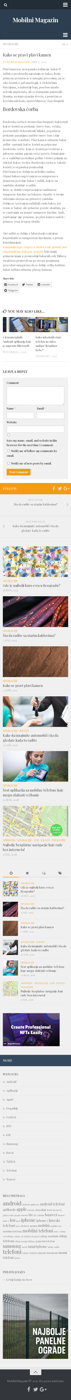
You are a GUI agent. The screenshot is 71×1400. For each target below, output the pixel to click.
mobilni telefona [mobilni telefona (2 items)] (12, 1231)
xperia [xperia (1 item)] (17, 1258)
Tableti (10, 1161)
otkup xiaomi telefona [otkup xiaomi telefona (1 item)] (25, 1241)
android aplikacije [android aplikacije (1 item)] (30, 1204)
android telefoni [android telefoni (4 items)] (52, 1204)
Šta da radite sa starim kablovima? (29, 635)
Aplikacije (11, 44)
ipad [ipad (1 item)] (18, 1221)
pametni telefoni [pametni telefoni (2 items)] (45, 1241)
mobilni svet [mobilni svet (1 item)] (55, 1226)
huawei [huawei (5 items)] (51, 1214)
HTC (9, 1126)
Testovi (10, 1179)
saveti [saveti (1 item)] (24, 1247)
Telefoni (58, 840)
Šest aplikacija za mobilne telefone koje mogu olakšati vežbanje (33, 792)
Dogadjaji (12, 1108)
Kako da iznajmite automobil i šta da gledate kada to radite (30, 737)
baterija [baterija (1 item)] (31, 1210)
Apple (10, 1099)
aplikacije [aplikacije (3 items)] (9, 1210)
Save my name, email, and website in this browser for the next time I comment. (32, 443)
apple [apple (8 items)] (21, 1209)
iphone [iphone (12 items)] (28, 1220)
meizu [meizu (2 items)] (33, 1225)
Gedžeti (11, 1117)
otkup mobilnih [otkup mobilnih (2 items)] (49, 1236)
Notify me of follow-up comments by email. (32, 453)
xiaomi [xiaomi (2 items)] (42, 1252)
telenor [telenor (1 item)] (25, 1253)
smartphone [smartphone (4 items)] (37, 1246)
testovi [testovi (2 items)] (33, 1252)
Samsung (12, 1144)
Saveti (24, 731)
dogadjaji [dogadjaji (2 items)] (40, 1209)
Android (9, 840)
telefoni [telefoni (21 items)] (12, 1251)
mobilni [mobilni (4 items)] (44, 1225)
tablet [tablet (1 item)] (56, 1247)
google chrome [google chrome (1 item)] (21, 1215)
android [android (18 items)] (12, 1203)
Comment (13, 383)
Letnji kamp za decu (19, 1279)
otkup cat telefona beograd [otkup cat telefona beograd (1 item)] (26, 1236)
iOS (36, 840)
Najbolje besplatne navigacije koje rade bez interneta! (42, 993)
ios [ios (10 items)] (12, 1220)
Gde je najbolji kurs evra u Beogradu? (31, 585)
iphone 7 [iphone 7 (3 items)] (42, 1221)
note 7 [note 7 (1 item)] (56, 1231)
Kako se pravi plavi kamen (23, 685)
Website (12, 422)
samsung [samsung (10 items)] (12, 1246)
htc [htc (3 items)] (31, 1215)
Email (41, 408)
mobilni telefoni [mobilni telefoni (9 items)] (38, 1230)
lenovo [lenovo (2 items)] (25, 1225)
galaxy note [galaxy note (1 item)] (8, 1215)
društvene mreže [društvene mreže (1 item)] (54, 1210)
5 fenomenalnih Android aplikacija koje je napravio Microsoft (17, 341)
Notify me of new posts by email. (31, 463)
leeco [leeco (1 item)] (18, 1226)
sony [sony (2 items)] (50, 1246)
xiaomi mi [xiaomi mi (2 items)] (51, 1252)
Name (11, 408)
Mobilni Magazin (35, 20)
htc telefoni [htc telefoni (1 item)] (39, 1215)
